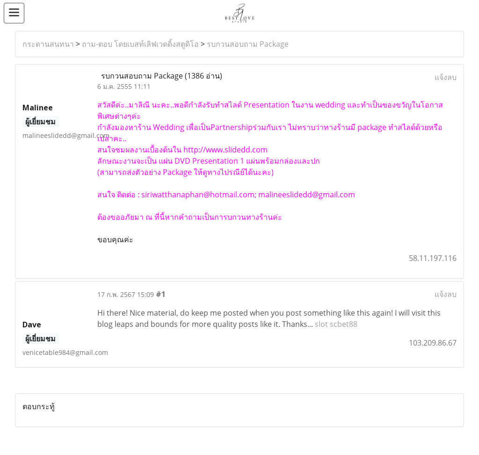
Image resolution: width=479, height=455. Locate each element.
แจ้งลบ (446, 77)
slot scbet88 (336, 324)
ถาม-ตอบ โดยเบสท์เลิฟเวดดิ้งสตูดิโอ (140, 44)
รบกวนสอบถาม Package (248, 44)
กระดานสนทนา (48, 44)
